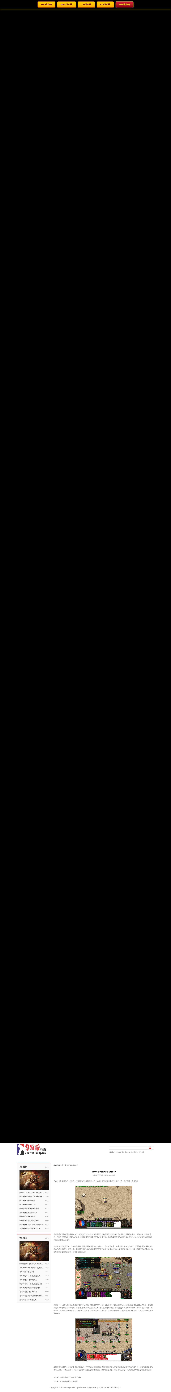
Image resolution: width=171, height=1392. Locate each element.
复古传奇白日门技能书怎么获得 (31, 1284)
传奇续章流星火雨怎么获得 (29, 1220)
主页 (20, 1158)
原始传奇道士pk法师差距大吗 (30, 1228)
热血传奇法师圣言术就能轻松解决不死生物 (32, 1196)
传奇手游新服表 (110, 1158)
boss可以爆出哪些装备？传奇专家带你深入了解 (32, 1264)
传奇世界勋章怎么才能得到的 (30, 1288)
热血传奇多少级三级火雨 (28, 1292)
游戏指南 (29, 1158)
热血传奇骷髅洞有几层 (27, 1204)
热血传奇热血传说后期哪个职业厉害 (32, 1296)
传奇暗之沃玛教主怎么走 (28, 1280)
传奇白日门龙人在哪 (27, 1272)
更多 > (47, 1167)
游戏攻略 (51, 1158)
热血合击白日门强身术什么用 (70, 1377)
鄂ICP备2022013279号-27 (112, 1388)
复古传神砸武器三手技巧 (69, 1381)
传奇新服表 (96, 1158)
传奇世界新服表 (140, 1158)
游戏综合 (62, 1158)
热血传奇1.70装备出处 (27, 1200)
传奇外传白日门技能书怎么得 (30, 1276)
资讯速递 (73, 1158)
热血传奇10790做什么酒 (28, 1300)
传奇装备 (40, 1158)
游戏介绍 (84, 1158)
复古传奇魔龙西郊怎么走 (28, 1212)
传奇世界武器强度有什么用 (29, 1208)
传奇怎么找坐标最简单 (27, 1216)
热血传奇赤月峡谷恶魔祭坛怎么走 (31, 1224)
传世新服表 (125, 1158)
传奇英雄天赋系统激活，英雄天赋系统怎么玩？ (32, 1268)
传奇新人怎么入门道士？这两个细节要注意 (32, 1192)
